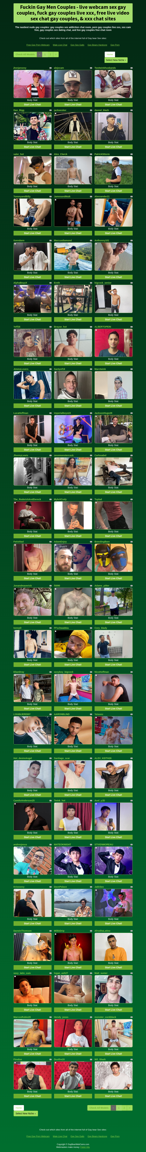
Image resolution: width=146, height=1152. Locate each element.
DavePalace (60, 886)
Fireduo (18, 1059)
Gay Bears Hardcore (97, 45)
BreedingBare (102, 541)
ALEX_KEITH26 (103, 758)
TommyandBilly (22, 196)
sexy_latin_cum (22, 973)
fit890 (57, 585)
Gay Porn (115, 45)
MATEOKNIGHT (62, 844)
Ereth (57, 282)
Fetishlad (19, 541)
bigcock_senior (103, 282)
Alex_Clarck (60, 154)
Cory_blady (101, 628)
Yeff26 (17, 326)
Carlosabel (100, 455)
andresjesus (20, 844)
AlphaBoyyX (20, 282)
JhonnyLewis (21, 455)
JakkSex (99, 886)
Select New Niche (116, 60)
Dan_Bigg (19, 110)
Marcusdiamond (63, 240)
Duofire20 (59, 1059)
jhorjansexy (20, 68)
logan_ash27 (61, 973)
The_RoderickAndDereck (27, 499)
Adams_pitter (102, 585)
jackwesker (60, 110)
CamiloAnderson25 (24, 800)
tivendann (19, 240)
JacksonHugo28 (103, 413)
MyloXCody (60, 499)
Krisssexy (19, 886)
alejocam (59, 68)
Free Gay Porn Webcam (38, 45)
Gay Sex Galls (77, 45)
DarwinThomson (23, 930)
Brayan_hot (60, 326)
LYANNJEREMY (22, 714)
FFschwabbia (61, 628)
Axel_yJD (100, 800)
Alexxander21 (102, 196)
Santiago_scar (62, 758)
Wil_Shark (100, 1059)
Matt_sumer (101, 973)
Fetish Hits (85, 1147)
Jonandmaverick (23, 585)
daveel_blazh (102, 110)
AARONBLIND (62, 714)
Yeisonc (99, 714)
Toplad (98, 499)
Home (110, 54)
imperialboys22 (62, 413)
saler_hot (19, 154)
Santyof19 (59, 369)
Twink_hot (59, 800)
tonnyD (17, 628)
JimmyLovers (21, 369)
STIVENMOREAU (104, 844)
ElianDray (19, 672)
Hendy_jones (61, 1017)
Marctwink (100, 369)
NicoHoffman (102, 672)
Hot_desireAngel (23, 758)
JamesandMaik (62, 196)
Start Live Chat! (32, 104)
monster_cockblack (105, 1017)
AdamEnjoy (60, 541)
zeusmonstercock (64, 455)
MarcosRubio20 (22, 1017)
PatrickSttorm (102, 154)
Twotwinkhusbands (105, 68)
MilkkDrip (59, 930)
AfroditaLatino (102, 930)
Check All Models (25, 54)
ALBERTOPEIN (103, 326)
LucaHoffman (21, 413)
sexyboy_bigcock (63, 672)
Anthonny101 (102, 240)
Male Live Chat (60, 45)
